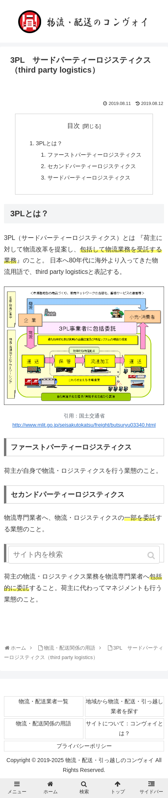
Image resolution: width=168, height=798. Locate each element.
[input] (84, 555)
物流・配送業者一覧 (43, 701)
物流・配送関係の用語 (43, 723)
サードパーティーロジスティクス (88, 177)
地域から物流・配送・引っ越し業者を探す (124, 706)
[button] (152, 555)
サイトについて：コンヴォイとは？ (124, 728)
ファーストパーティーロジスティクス (94, 155)
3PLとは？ (49, 143)
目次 (73, 125)
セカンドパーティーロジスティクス (91, 166)
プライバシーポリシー (84, 746)
